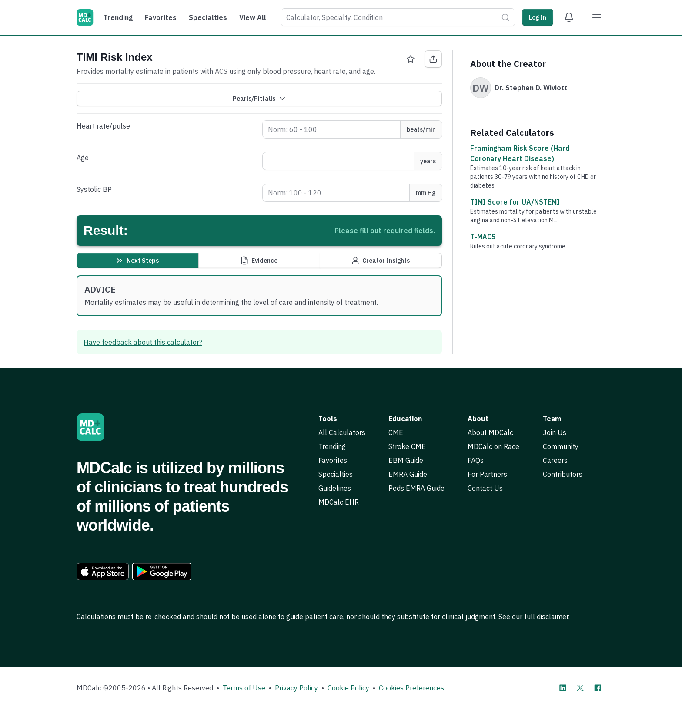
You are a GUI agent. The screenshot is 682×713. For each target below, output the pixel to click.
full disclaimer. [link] (547, 616)
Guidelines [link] (334, 488)
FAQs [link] (476, 460)
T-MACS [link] (483, 236)
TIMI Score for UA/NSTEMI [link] (515, 202)
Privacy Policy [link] (296, 687)
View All (252, 17)
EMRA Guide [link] (407, 474)
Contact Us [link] (485, 488)
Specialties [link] (335, 474)
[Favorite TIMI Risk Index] (410, 59)
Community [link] (560, 446)
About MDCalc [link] (490, 432)
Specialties (208, 17)
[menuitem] (120, 17)
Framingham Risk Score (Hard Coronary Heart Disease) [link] (520, 153)
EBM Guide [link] (405, 460)
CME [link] (395, 432)
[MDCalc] (85, 17)
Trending (118, 17)
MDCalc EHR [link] (338, 502)
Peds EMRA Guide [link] (416, 488)
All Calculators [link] (341, 432)
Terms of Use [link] (244, 687)
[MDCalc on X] (580, 688)
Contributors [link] (562, 474)
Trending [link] (332, 446)
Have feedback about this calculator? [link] (143, 342)
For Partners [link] (487, 474)
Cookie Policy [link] (348, 687)
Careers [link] (555, 460)
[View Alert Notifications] (569, 17)
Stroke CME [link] (407, 446)
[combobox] (389, 17)
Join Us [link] (554, 432)
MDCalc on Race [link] (493, 446)
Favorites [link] (332, 460)
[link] (103, 571)
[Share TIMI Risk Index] (433, 59)
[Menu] (596, 17)
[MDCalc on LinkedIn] (563, 688)
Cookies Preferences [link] (411, 687)
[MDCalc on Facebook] (597, 688)
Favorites (161, 17)
